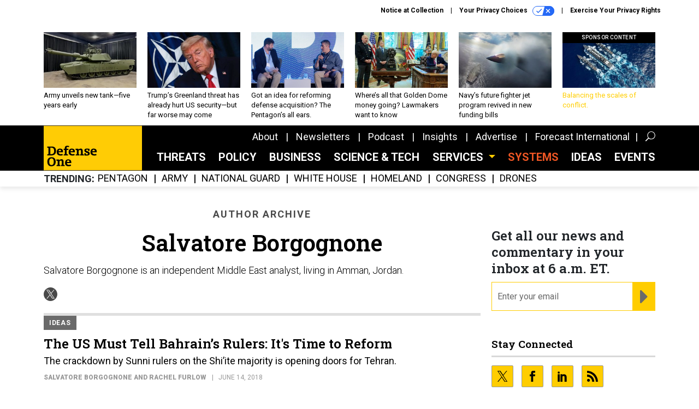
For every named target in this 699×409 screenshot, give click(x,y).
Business (295, 157)
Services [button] (459, 157)
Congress (461, 178)
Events (634, 157)
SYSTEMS (533, 157)
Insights (440, 136)
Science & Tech (376, 157)
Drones (518, 178)
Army (175, 178)
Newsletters (323, 136)
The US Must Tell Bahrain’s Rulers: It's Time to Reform (218, 343)
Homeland (396, 178)
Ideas (586, 157)
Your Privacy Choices (506, 11)
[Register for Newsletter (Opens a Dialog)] (643, 296)
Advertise (496, 136)
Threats (181, 157)
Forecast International (582, 136)
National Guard (241, 178)
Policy (237, 157)
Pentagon (123, 178)
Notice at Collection (412, 10)
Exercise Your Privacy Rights (615, 10)
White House (325, 178)
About (265, 136)
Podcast (386, 136)
